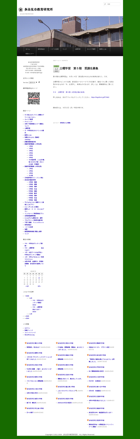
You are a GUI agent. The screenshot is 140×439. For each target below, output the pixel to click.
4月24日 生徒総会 (95, 391)
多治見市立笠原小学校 (65, 399)
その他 (31, 175)
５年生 (31, 155)
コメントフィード (30, 332)
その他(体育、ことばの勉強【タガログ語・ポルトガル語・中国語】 (36, 162)
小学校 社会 (33, 189)
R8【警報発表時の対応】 (96, 371)
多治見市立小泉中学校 (96, 377)
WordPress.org (29, 335)
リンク (65, 49)
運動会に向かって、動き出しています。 (70, 379)
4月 (31, 298)
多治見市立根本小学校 (65, 365)
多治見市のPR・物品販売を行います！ (101, 412)
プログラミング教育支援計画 (34, 220)
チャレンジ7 (28, 121)
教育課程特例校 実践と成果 (33, 231)
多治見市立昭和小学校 (34, 377)
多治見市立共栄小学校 (34, 365)
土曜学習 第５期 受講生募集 (79, 68)
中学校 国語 (33, 191)
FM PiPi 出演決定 (95, 381)
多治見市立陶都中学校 (96, 343)
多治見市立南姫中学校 (96, 408)
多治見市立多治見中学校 (97, 355)
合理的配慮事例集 (30, 216)
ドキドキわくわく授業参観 (35, 381)
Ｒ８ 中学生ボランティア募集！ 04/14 (38, 303)
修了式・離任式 (31, 403)
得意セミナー (30, 53)
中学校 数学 (33, 193)
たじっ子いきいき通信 (31, 207)
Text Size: (26, 82)
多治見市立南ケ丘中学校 (97, 387)
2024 (27, 318)
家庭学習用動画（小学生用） (34, 144)
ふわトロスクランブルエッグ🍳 (67, 391)
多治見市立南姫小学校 (65, 355)
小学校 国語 (33, 182)
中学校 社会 (33, 198)
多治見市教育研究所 (37, 9)
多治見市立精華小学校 (34, 353)
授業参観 (60, 359)
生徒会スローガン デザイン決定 (99, 347)
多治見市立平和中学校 (96, 367)
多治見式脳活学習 (30, 180)
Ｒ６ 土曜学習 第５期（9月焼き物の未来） (69, 92)
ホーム (28, 49)
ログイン (27, 328)
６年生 (31, 157)
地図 (26, 229)
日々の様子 (30, 412)
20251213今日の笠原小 (65, 403)
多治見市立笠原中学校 (96, 420)
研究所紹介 (41, 49)
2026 (27, 296)
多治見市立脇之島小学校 (66, 387)
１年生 (31, 146)
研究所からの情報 (65, 123)
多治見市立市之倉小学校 (35, 408)
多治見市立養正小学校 (34, 343)
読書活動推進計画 (30, 142)
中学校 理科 (33, 195)
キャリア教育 (91, 49)
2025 (27, 316)
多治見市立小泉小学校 (34, 389)
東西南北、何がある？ (33, 347)
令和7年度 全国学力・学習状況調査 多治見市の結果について (34, 264)
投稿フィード (29, 330)
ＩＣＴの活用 (54, 49)
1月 (31, 314)
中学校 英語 (33, 200)
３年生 (31, 151)
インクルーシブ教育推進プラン (34, 213)
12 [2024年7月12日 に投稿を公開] (39, 278)
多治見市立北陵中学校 (96, 396)
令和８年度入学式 (32, 393)
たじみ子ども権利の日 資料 (34, 218)
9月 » (39, 286)
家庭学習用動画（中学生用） (34, 166)
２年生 (31, 148)
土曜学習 (77, 49)
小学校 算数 (33, 184)
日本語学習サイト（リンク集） (34, 177)
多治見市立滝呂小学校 (65, 343)
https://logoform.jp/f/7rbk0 (100, 97)
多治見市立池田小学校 (34, 399)
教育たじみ (102, 49)
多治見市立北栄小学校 (65, 375)
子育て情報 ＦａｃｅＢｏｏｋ (34, 222)
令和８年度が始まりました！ (98, 400)
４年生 (31, 153)
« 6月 (27, 286)
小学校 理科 (33, 186)
